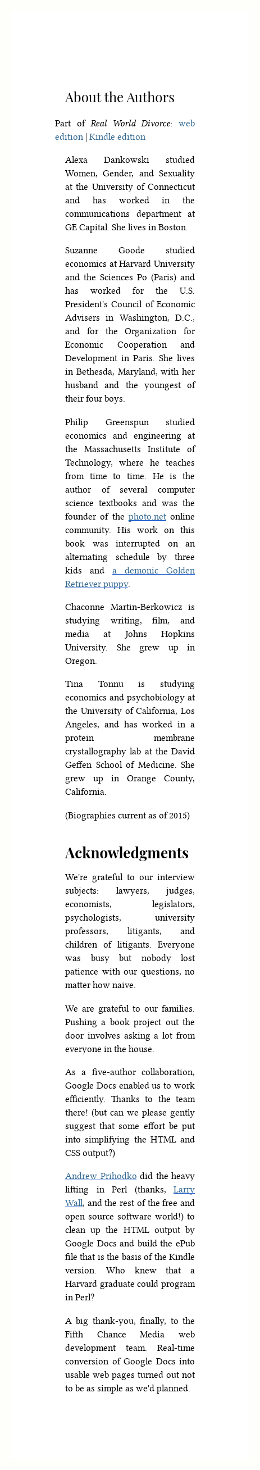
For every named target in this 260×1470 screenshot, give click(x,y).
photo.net (147, 516)
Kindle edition (117, 136)
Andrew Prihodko (101, 1176)
